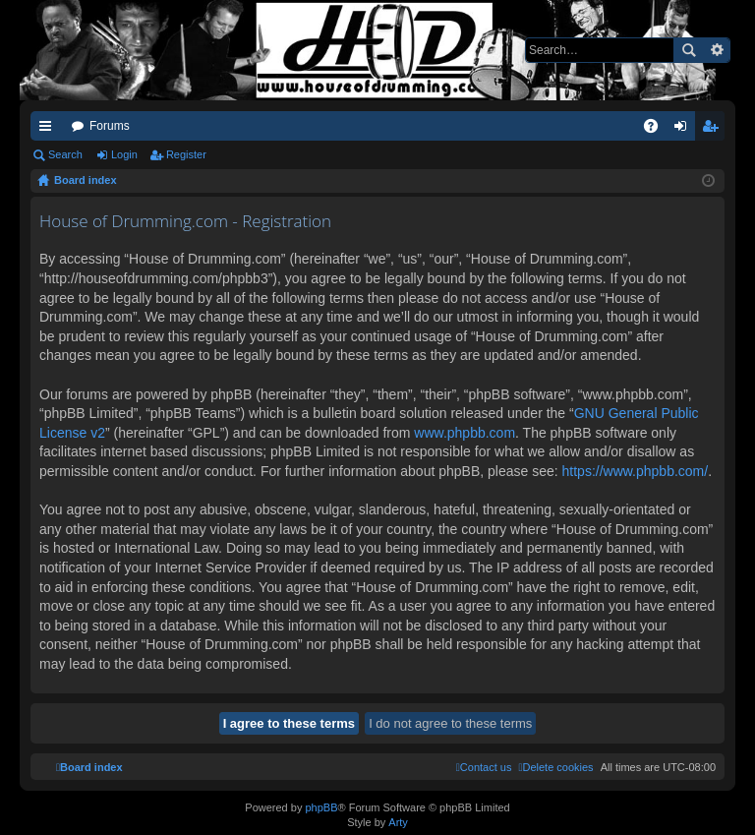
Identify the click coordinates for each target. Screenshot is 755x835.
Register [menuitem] (714, 130)
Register (186, 154)
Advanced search (716, 50)
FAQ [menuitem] (657, 130)
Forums (109, 126)
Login (124, 154)
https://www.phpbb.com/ (635, 471)
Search (688, 50)
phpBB (321, 807)
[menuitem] (555, 767)
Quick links (49, 130)
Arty (398, 822)
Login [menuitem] (684, 130)
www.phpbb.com (464, 433)
